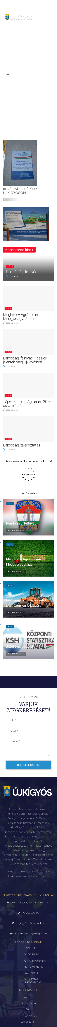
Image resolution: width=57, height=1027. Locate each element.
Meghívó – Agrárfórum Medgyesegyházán (21, 316)
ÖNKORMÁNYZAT (35, 960)
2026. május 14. (13, 276)
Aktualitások (28, 1003)
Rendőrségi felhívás (21, 272)
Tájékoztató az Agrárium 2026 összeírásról (27, 403)
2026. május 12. (10, 367)
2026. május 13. (10, 323)
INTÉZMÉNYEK (33, 967)
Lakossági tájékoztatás (21, 445)
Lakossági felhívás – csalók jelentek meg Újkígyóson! (25, 360)
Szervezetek (28, 1021)
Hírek (10, 266)
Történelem (28, 1009)
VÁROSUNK (31, 954)
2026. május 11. (10, 450)
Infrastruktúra (29, 1015)
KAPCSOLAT (31, 973)
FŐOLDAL (30, 948)
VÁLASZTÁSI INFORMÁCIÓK (33, 981)
